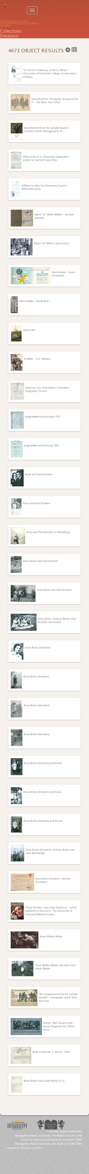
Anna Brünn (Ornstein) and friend (43, 763)
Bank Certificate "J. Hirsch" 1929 (51, 1052)
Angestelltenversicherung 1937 (42, 416)
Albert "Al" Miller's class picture (51, 243)
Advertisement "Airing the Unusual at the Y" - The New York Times (54, 101)
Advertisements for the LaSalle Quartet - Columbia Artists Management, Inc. (47, 129)
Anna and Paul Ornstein (38, 474)
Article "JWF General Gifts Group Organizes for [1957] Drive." (58, 1027)
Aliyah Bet (29, 330)
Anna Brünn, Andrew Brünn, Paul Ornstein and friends (57, 620)
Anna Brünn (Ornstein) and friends (43, 821)
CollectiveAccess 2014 (31, 1148)
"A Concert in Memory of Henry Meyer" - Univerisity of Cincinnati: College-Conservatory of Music (49, 74)
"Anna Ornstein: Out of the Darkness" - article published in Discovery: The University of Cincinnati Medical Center (51, 911)
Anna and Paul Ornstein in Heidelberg (48, 532)
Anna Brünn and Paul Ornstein (40, 561)
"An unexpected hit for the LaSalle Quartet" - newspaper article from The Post (58, 998)
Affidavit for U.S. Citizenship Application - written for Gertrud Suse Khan (46, 158)
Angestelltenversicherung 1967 (41, 445)
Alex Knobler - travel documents (63, 274)
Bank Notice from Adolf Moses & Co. (44, 1080)
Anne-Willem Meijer (51, 936)
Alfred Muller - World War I (34, 301)
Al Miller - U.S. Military (37, 358)
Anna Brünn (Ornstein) (37, 647)
